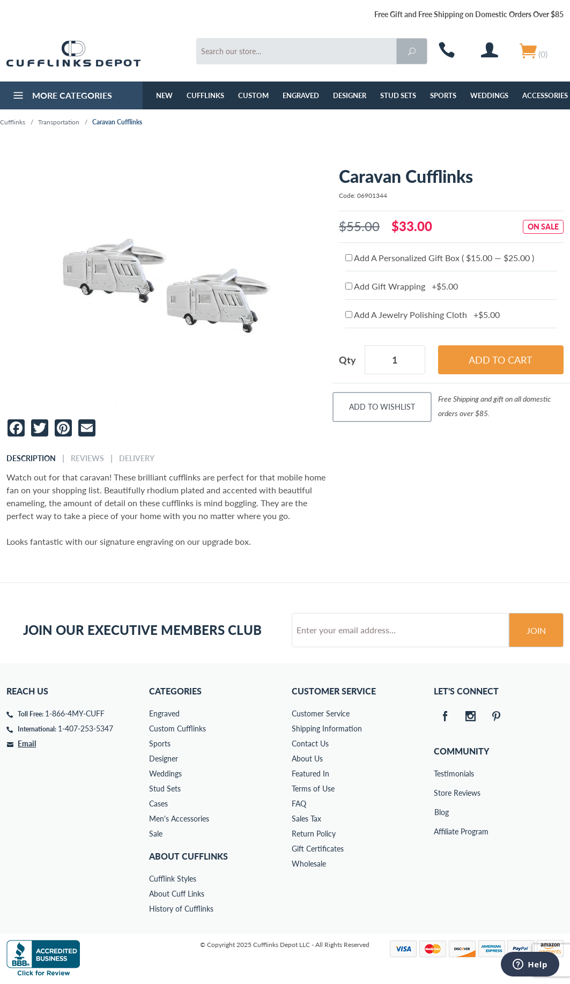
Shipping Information (327, 728)
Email (27, 743)
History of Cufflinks (181, 908)
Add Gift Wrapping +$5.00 (401, 286)
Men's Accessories (179, 818)
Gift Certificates (318, 848)
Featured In (310, 773)
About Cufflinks (188, 856)
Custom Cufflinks (177, 728)
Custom (253, 95)
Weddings (489, 95)
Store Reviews (441, 792)
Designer (349, 95)
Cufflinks (205, 95)
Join (536, 630)
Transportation (58, 122)
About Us (307, 758)
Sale (155, 833)
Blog (441, 812)
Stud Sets (398, 95)
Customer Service (321, 713)
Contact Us (310, 743)
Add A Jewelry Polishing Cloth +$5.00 (422, 314)
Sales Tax (306, 818)
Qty (347, 360)
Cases (158, 803)
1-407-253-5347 (85, 728)
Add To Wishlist (382, 406)
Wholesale (309, 863)
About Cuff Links (176, 893)
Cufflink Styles (172, 878)
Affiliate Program (441, 831)
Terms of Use (313, 788)
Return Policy (314, 833)
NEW (164, 95)
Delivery (136, 458)
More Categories (61, 96)
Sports (443, 95)
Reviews (87, 458)
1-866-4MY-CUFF (75, 713)
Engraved (301, 95)
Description (31, 458)
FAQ (299, 803)
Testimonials (441, 773)
